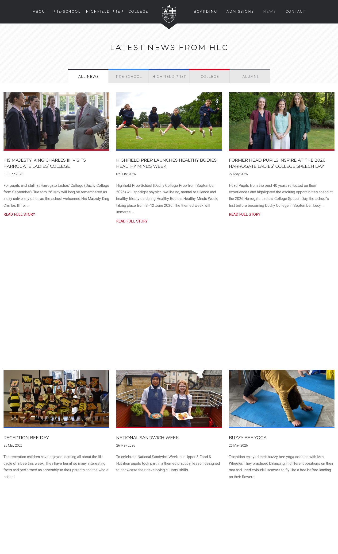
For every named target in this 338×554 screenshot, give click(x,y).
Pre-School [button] (66, 11)
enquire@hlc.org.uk (146, 521)
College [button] (138, 11)
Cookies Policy (58, 547)
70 (188, 368)
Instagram (138, 530)
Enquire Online (187, 475)
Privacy (79, 547)
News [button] (269, 11)
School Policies (101, 547)
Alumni (263, 521)
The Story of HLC (262, 475)
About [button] (40, 11)
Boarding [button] (205, 11)
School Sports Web (235, 527)
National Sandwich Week (147, 307)
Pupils (263, 514)
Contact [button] (295, 11)
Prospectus (36, 475)
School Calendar (271, 527)
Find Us (105, 475)
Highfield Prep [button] (104, 11)
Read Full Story (19, 214)
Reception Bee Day (26, 307)
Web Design (284, 547)
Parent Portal (230, 514)
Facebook (129, 530)
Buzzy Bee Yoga (248, 307)
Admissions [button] (240, 11)
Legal (38, 547)
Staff (223, 521)
